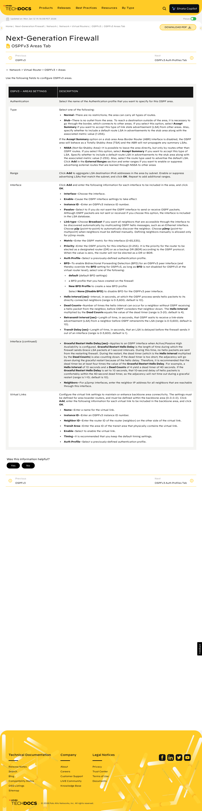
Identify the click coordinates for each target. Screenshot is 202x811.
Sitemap (14, 790)
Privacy (97, 766)
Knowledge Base (70, 785)
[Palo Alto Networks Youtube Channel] (187, 759)
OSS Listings (16, 785)
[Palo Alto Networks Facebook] (162, 759)
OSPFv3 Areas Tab (114, 26)
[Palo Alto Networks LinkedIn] (171, 759)
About (64, 766)
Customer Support (71, 776)
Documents (100, 781)
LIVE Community (71, 781)
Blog (11, 776)
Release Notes (18, 766)
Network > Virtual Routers (74, 26)
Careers (65, 771)
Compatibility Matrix (21, 781)
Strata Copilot (184, 8)
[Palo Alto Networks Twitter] (179, 759)
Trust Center (100, 771)
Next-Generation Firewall (29, 26)
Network (52, 26)
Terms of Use (101, 776)
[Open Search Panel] (165, 8)
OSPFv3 (96, 26)
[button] (199, 648)
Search (13, 771)
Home (9, 26)
